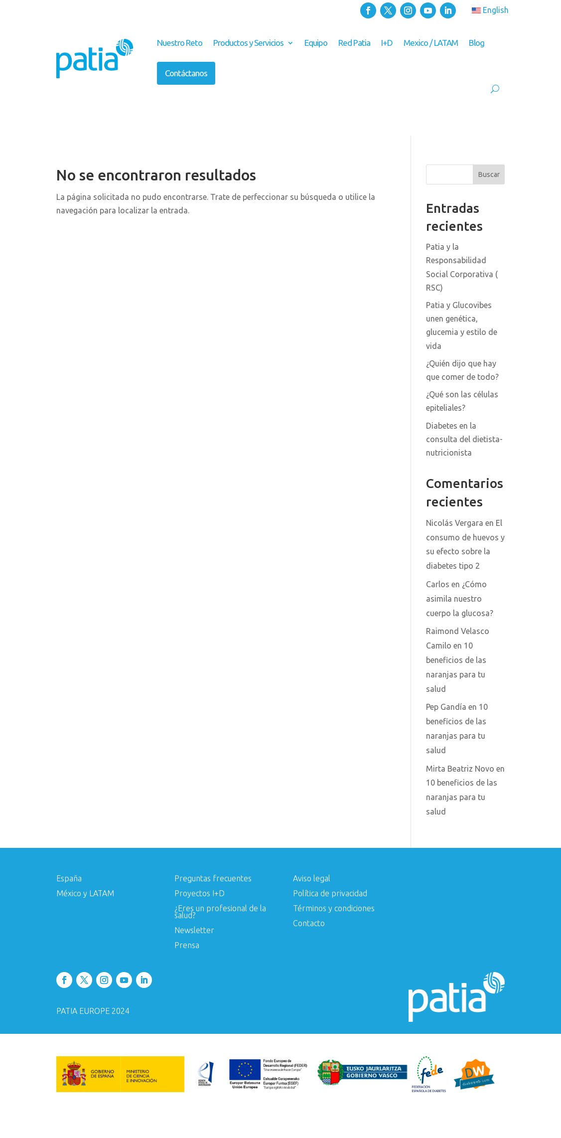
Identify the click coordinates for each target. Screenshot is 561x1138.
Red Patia (354, 42)
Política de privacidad (330, 894)
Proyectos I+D (199, 894)
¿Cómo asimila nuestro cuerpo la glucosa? (459, 599)
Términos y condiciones (334, 909)
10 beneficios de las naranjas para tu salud (461, 797)
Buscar (489, 174)
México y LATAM (85, 894)
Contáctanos (186, 73)
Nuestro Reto (179, 42)
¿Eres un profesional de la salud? (220, 912)
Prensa (186, 946)
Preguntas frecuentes (213, 879)
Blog (476, 42)
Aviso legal (311, 879)
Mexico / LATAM (431, 42)
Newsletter (194, 931)
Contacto (309, 924)
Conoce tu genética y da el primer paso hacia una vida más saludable (299, 117)
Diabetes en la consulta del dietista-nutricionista (464, 439)
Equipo (315, 42)
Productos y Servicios (248, 42)
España (69, 879)
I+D (387, 42)
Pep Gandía (446, 706)
